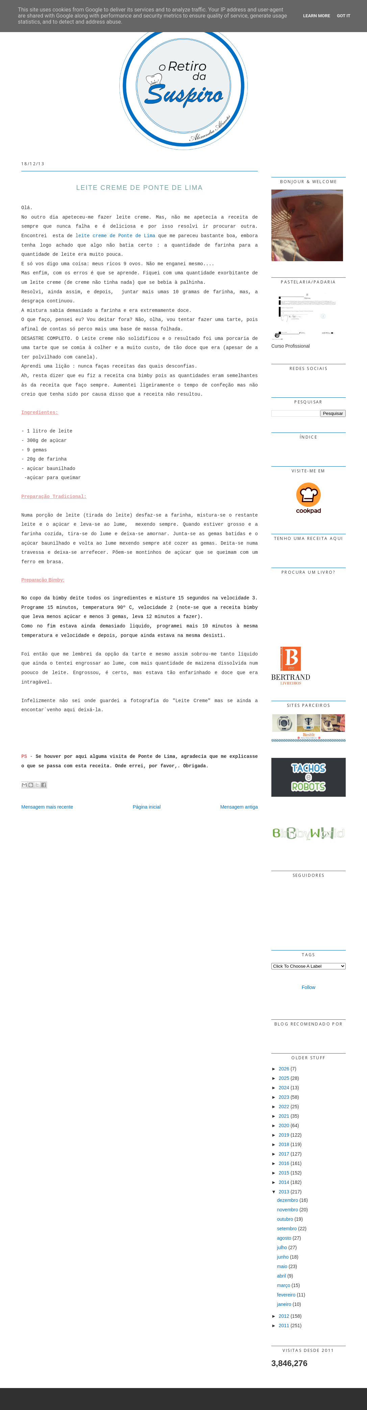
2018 (284, 1144)
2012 (284, 1316)
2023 (284, 1097)
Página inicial (147, 807)
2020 (284, 1125)
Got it (343, 15)
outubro (285, 1219)
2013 (284, 1191)
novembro (287, 1209)
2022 (284, 1106)
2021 (284, 1116)
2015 (284, 1173)
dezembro (287, 1200)
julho (282, 1247)
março (283, 1285)
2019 (284, 1135)
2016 (284, 1163)
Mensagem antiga (239, 807)
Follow (308, 987)
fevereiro (286, 1294)
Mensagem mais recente (47, 807)
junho (283, 1257)
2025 (284, 1078)
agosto (284, 1238)
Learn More (316, 15)
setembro (287, 1228)
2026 (284, 1068)
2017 (284, 1154)
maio (282, 1266)
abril (281, 1276)
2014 (284, 1182)
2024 (284, 1087)
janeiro (284, 1304)
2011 (284, 1325)
